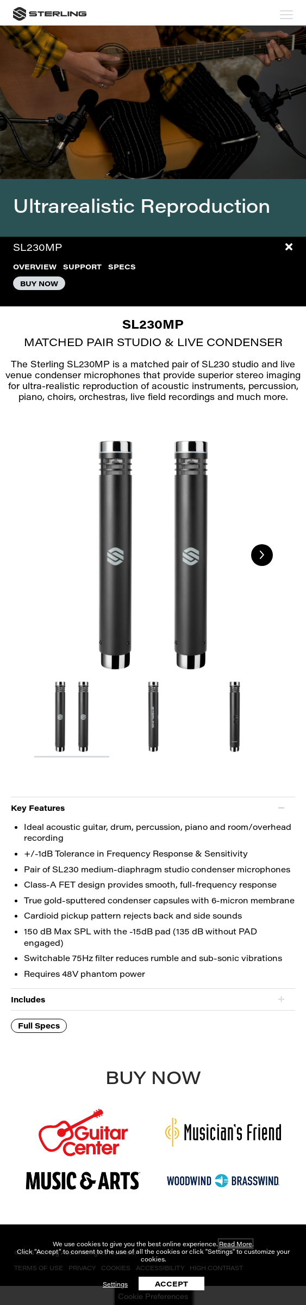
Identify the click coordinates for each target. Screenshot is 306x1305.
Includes (28, 999)
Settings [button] (115, 1284)
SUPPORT (82, 266)
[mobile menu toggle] (286, 14)
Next (262, 555)
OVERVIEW (35, 266)
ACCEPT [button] (171, 1283)
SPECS (122, 266)
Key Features (38, 808)
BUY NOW (39, 283)
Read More (235, 1244)
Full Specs (39, 1025)
